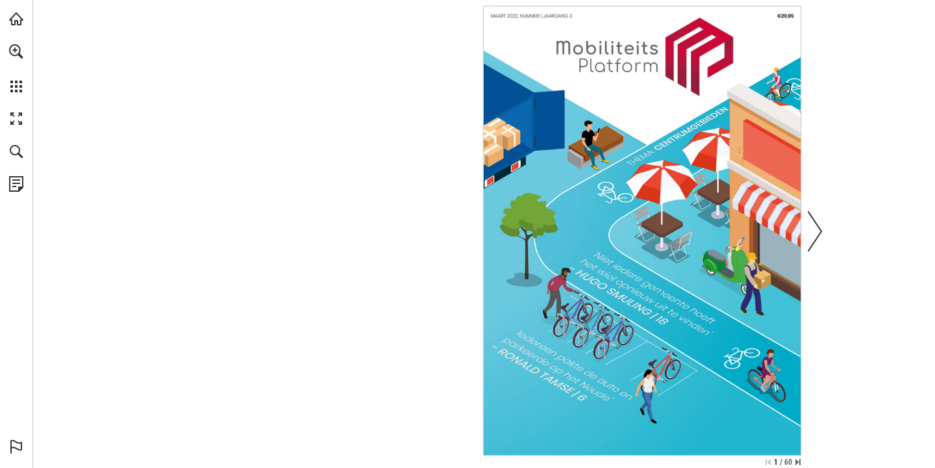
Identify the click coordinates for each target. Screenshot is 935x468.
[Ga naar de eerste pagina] (768, 462)
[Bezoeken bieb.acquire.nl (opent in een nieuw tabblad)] (16, 19)
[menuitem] (16, 68)
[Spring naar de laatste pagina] (798, 462)
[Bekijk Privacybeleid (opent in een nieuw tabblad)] (16, 184)
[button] (16, 51)
